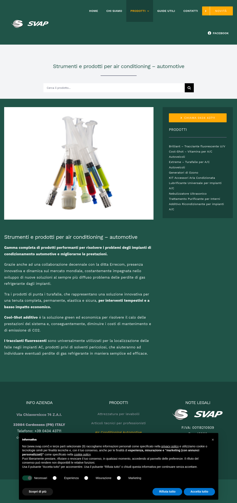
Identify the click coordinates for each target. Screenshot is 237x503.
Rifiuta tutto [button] (167, 491)
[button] (213, 439)
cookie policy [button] (82, 454)
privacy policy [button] (170, 446)
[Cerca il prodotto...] (114, 87)
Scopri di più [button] (38, 491)
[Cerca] (182, 87)
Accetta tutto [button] (199, 491)
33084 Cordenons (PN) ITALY (39, 425)
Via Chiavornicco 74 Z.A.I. (39, 415)
